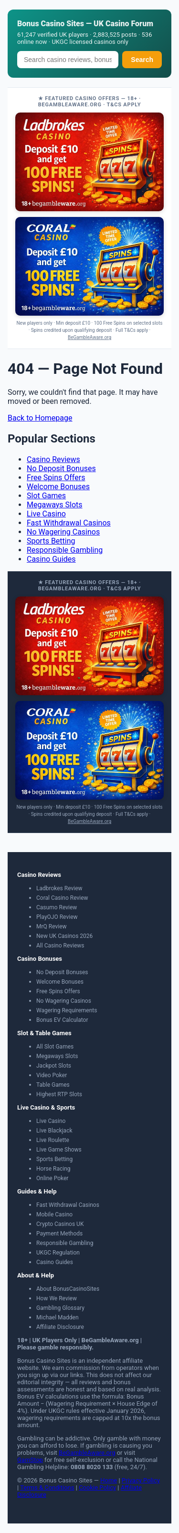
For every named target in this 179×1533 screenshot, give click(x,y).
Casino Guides (51, 559)
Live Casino (46, 513)
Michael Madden (57, 1317)
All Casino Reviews (60, 945)
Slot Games (46, 495)
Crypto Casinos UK (60, 1224)
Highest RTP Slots (59, 1094)
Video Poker (51, 1075)
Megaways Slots (55, 504)
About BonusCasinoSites (67, 1289)
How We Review (56, 1298)
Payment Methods (59, 1233)
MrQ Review (51, 926)
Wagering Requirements (66, 1010)
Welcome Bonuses (58, 486)
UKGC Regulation (58, 1252)
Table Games (53, 1084)
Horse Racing (53, 1168)
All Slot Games (55, 1046)
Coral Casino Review (62, 898)
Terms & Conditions (47, 1487)
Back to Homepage (40, 417)
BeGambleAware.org (89, 337)
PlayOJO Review (57, 917)
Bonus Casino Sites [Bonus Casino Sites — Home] (50, 23)
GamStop (30, 1459)
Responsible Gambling (65, 550)
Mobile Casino (54, 1214)
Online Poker (52, 1178)
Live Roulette (52, 1140)
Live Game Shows (59, 1149)
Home (108, 1480)
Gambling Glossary (60, 1308)
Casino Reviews (53, 459)
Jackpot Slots (53, 1065)
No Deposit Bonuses (61, 468)
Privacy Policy (141, 1480)
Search (142, 59)
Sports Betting (51, 540)
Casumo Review (56, 907)
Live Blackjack (54, 1130)
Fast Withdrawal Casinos (69, 522)
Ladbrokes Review (59, 888)
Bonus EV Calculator (62, 1020)
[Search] (67, 59)
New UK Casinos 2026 (64, 936)
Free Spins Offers (56, 477)
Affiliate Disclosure (60, 1327)
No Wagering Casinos (63, 531)
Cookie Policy (97, 1487)
